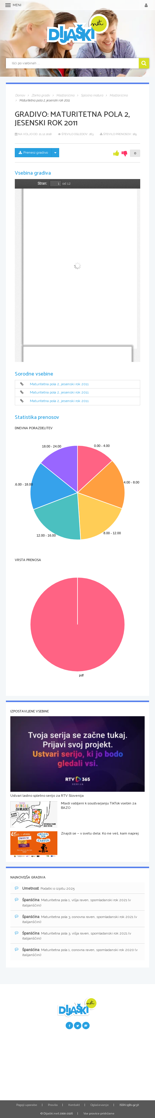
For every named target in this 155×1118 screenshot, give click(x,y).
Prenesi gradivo (33, 152)
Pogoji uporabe (26, 1104)
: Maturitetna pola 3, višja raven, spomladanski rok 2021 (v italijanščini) (73, 935)
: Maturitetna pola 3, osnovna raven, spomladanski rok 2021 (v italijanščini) (76, 919)
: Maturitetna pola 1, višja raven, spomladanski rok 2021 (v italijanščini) (73, 902)
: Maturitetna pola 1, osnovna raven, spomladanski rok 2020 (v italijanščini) (76, 952)
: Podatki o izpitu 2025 (45, 888)
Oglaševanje (100, 1104)
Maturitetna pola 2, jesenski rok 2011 (59, 384)
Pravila (53, 1104)
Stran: (42, 183)
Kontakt (74, 1104)
